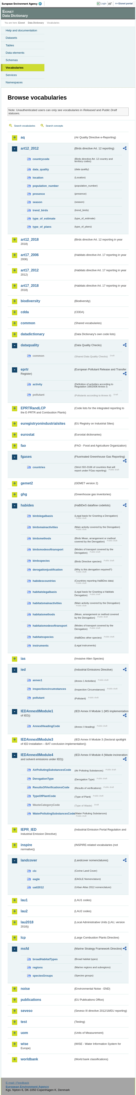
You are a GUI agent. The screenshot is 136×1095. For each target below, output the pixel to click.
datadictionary (32, 334)
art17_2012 (30, 270)
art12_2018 (30, 239)
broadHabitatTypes (45, 959)
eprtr (25, 369)
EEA (23, 4)
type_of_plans (42, 226)
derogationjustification (48, 569)
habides (27, 505)
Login (103, 3)
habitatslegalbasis (45, 591)
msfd (25, 948)
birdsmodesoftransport (48, 549)
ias (23, 658)
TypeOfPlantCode (44, 796)
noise (25, 988)
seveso (26, 1011)
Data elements (15, 52)
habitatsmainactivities (47, 603)
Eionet (21, 23)
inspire (26, 845)
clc (35, 870)
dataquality (30, 345)
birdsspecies (41, 560)
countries (39, 467)
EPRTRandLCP (33, 408)
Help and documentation (21, 30)
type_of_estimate (44, 218)
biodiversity (30, 301)
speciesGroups (43, 975)
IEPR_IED (29, 829)
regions (38, 967)
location (38, 177)
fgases (26, 456)
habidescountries (44, 580)
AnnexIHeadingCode (46, 726)
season (37, 202)
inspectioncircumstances (49, 688)
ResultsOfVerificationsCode (51, 787)
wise (24, 1044)
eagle (36, 879)
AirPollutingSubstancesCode (52, 769)
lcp (23, 937)
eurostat (27, 434)
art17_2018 (30, 285)
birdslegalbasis (43, 516)
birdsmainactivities (45, 527)
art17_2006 (30, 255)
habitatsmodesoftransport (50, 625)
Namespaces (14, 82)
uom (24, 1033)
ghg (24, 494)
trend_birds (40, 210)
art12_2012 (30, 148)
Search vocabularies (24, 125)
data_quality (41, 169)
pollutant (38, 697)
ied (23, 669)
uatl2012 (38, 887)
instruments (41, 645)
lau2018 (27, 922)
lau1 (24, 900)
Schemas (12, 60)
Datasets (11, 37)
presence (39, 193)
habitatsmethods (44, 614)
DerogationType (43, 778)
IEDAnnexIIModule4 (37, 755)
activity (37, 384)
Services (11, 75)
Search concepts (54, 125)
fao (23, 445)
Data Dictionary (36, 23)
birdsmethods (42, 538)
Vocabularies (15, 67)
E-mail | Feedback (17, 1082)
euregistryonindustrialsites (43, 423)
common (28, 323)
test (24, 1022)
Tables (10, 45)
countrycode (41, 159)
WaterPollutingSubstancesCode (53, 813)
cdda (25, 312)
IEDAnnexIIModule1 (37, 711)
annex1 (37, 680)
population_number (46, 185)
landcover (29, 860)
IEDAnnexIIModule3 (37, 739)
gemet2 (27, 483)
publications (31, 999)
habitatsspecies (43, 637)
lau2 (24, 911)
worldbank (29, 1059)
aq (23, 137)
